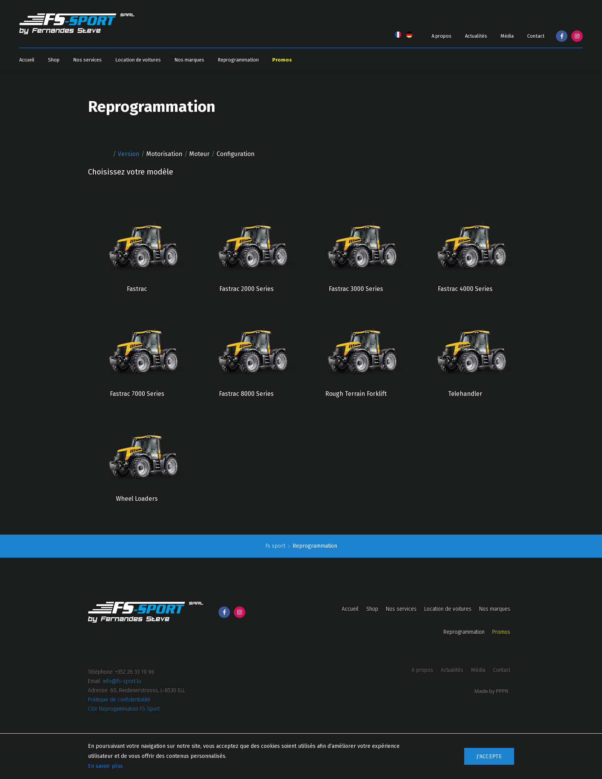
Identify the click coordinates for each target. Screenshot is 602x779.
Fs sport (276, 546)
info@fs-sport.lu (122, 681)
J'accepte (489, 756)
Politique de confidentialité (119, 699)
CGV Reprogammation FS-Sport (124, 709)
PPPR (502, 691)
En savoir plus (105, 766)
